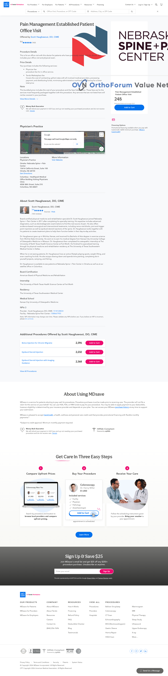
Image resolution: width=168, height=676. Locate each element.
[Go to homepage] (30, 592)
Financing (100, 5)
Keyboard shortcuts (69, 153)
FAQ (70, 618)
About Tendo (52, 609)
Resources (51, 613)
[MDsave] (14, 4)
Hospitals (93, 613)
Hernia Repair (110, 631)
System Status (77, 660)
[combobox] (66, 11)
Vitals (53, 212)
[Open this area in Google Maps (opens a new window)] (24, 152)
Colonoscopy (110, 609)
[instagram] (136, 649)
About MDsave (53, 605)
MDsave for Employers (29, 613)
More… (135, 635)
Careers (50, 618)
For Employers (47, 5)
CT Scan (108, 613)
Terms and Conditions (41, 660)
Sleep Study (137, 618)
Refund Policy (73, 613)
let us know (29, 319)
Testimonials (73, 631)
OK (77, 144)
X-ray (134, 631)
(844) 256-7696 (53, 626)
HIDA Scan (109, 635)
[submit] (134, 11)
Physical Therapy (139, 613)
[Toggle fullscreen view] (101, 134)
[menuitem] (33, 5)
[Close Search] (159, 11)
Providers (93, 609)
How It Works (73, 605)
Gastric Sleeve (111, 626)
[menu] (72, 4)
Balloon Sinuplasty (112, 605)
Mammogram (137, 605)
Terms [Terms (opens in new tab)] (91, 153)
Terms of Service (103, 576)
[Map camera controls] (101, 149)
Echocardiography (112, 618)
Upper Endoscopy (139, 626)
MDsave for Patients (28, 605)
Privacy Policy (91, 576)
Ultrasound (136, 622)
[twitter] (141, 649)
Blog (70, 626)
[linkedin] (145, 649)
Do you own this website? (52, 144)
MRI (133, 609)
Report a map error (99, 153)
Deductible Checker (76, 622)
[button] (30, 99)
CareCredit (48, 415)
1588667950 (56, 313)
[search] (156, 5)
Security (56, 660)
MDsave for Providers (28, 609)
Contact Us (51, 622)
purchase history (122, 407)
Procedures (94, 605)
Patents (65, 660)
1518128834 (58, 311)
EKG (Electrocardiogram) (115, 622)
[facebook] (132, 649)
